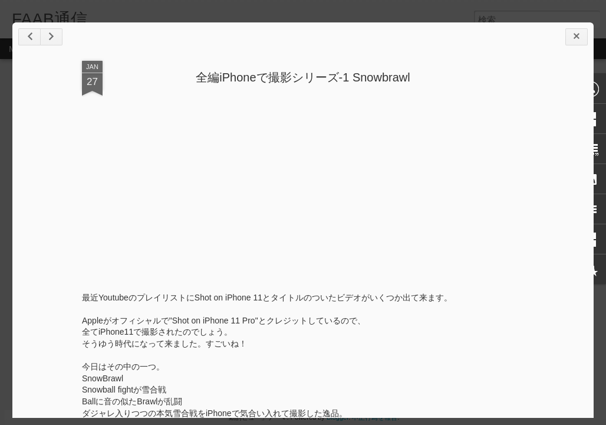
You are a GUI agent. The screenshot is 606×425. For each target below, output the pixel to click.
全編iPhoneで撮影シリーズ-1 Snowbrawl (303, 77)
